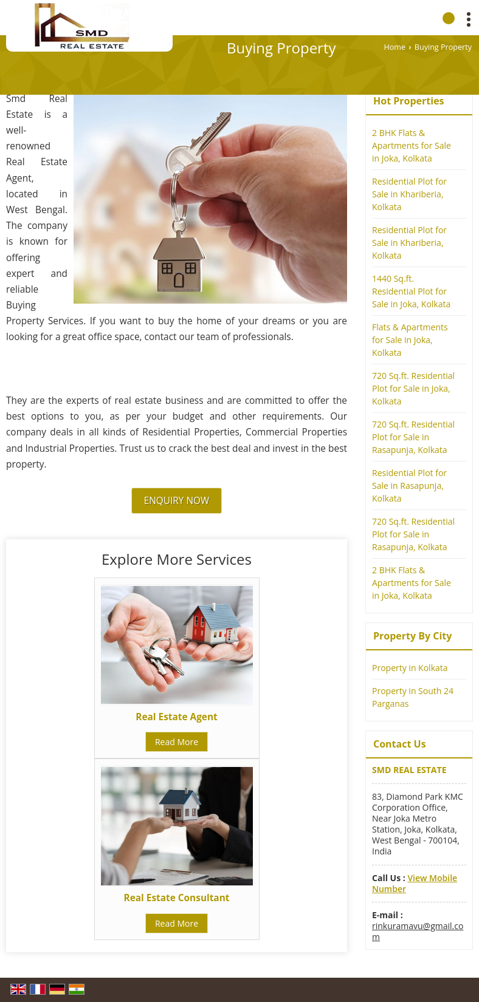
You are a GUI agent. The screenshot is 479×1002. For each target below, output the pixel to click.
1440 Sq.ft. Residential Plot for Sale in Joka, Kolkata (411, 291)
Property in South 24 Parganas (412, 697)
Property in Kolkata (410, 667)
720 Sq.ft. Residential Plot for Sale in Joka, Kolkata (413, 388)
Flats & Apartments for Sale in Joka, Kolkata (410, 339)
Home (394, 47)
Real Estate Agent (176, 717)
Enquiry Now (177, 500)
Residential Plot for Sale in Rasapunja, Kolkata (409, 485)
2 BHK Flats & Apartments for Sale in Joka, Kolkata (411, 145)
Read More (176, 742)
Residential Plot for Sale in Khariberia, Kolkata (409, 194)
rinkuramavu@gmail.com (417, 931)
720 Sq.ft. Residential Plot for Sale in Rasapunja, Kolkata (413, 436)
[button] (414, 883)
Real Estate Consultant (177, 897)
